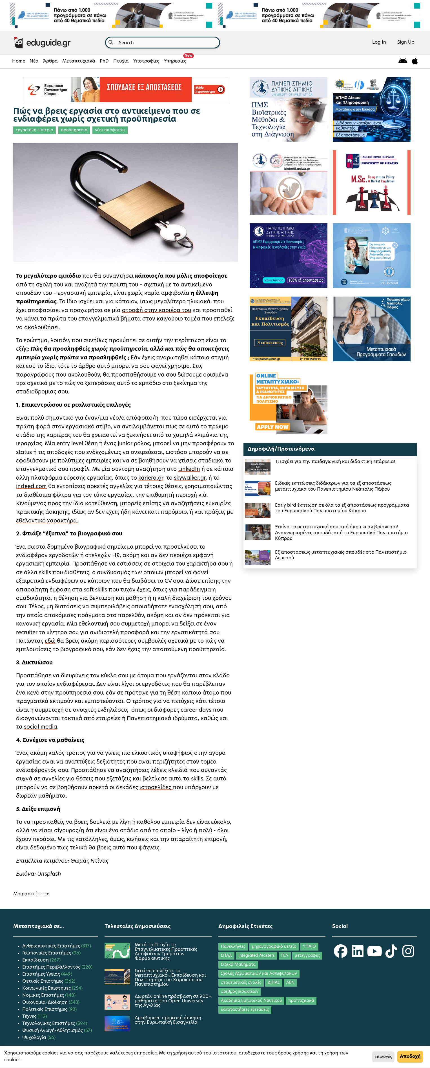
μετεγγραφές (307, 956)
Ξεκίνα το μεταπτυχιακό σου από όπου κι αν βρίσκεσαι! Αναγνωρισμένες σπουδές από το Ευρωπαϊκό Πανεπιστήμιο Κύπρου (341, 533)
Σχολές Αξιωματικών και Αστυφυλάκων (259, 974)
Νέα (34, 61)
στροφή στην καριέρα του (156, 310)
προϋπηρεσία (74, 130)
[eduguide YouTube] (374, 955)
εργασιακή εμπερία (34, 130)
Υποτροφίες (146, 61)
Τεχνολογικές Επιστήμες (49, 1024)
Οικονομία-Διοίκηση (45, 1002)
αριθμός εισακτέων (239, 992)
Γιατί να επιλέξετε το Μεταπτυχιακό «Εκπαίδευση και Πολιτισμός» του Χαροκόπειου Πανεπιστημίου (170, 978)
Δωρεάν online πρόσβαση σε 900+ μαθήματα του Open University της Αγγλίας (173, 1001)
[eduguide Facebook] (340, 955)
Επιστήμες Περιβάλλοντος (51, 967)
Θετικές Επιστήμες (43, 981)
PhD (104, 61)
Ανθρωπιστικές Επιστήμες (51, 946)
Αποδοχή (410, 1056)
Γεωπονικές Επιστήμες (47, 953)
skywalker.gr (190, 478)
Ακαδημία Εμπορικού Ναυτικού (251, 1001)
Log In (379, 42)
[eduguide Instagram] (408, 955)
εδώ (50, 641)
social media (40, 727)
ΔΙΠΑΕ (274, 983)
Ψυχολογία (34, 1038)
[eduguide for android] (403, 61)
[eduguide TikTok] (391, 955)
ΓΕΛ (284, 956)
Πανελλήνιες (233, 947)
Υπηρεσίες (176, 60)
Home (18, 61)
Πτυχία (121, 61)
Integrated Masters (256, 956)
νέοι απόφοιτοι (110, 130)
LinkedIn (189, 469)
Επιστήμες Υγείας (41, 974)
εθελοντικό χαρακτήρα (46, 521)
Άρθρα (50, 61)
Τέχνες (29, 1016)
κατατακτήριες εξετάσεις (245, 1010)
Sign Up (406, 42)
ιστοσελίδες (156, 788)
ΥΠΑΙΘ (309, 947)
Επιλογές (383, 1057)
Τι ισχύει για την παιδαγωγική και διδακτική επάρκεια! (335, 462)
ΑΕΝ (290, 983)
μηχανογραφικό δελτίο (274, 947)
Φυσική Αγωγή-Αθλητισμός (53, 1031)
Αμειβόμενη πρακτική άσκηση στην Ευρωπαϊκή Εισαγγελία (168, 1020)
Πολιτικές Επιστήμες (45, 1009)
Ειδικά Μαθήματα (238, 965)
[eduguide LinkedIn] (357, 955)
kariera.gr (150, 478)
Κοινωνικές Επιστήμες (47, 988)
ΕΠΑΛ (226, 956)
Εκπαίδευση (36, 960)
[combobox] (162, 42)
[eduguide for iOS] (415, 61)
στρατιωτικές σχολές (241, 983)
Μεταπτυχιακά (78, 61)
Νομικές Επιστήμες (43, 995)
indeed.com (31, 487)
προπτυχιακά (301, 1001)
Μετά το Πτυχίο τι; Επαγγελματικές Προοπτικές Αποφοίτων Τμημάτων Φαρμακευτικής (166, 952)
